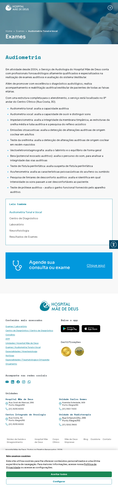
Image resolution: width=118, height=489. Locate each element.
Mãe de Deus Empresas (71, 440)
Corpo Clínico (56, 440)
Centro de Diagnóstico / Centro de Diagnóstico (29, 330)
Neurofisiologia (19, 230)
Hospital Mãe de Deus (41, 440)
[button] (113, 244)
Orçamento (11, 364)
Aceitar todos (59, 474)
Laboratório (16, 224)
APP (8, 339)
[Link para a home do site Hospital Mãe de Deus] (59, 306)
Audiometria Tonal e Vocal (25, 212)
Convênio (10, 335)
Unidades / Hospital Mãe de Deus (22, 343)
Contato (107, 439)
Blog (85, 439)
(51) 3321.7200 (68, 409)
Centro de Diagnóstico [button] (23, 218)
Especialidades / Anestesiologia (21, 351)
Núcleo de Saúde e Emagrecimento (16, 440)
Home (9, 31)
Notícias (10, 355)
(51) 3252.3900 (68, 424)
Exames (20, 31)
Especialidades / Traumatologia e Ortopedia (27, 360)
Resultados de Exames (23, 236)
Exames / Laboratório (16, 326)
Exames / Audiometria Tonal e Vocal (23, 347)
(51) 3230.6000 (15, 409)
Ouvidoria (95, 439)
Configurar (59, 481)
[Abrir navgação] (110, 7)
